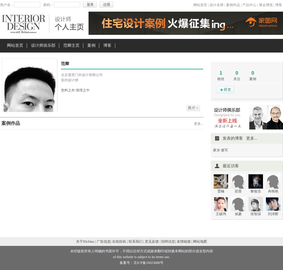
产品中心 (249, 5)
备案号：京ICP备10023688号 (141, 263)
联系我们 (136, 242)
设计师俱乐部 (43, 45)
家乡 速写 (220, 150)
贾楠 (220, 191)
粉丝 (220, 79)
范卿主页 (71, 45)
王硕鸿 (221, 214)
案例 (91, 45)
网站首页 (200, 5)
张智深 (255, 214)
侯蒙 (238, 214)
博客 (278, 5)
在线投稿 (119, 242)
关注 (236, 79)
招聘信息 (168, 242)
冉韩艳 (273, 191)
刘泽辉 (273, 214)
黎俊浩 (255, 191)
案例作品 (233, 5)
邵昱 (238, 191)
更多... (198, 124)
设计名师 (216, 5)
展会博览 (266, 5)
